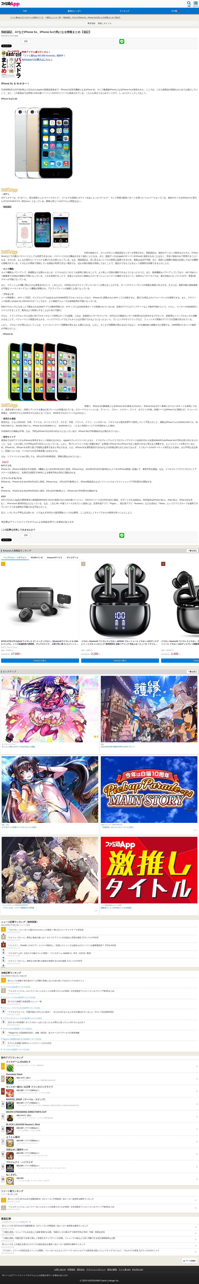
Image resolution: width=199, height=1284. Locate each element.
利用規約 (71, 1269)
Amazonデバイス (54, 557)
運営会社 (81, 1269)
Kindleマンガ (37, 557)
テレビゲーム (72, 557)
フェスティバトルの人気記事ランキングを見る (19, 997)
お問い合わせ (60, 1269)
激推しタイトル (104, 23)
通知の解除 (112, 1269)
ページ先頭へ (191, 1261)
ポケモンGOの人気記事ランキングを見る (17, 1029)
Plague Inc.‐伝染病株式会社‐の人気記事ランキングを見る (22, 1039)
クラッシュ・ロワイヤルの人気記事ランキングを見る (21, 1008)
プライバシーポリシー (96, 1269)
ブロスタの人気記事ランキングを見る (16, 1049)
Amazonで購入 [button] (40, 660)
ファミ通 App (10, 4)
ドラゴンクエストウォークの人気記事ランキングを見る (22, 1018)
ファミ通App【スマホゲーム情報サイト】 (27, 17)
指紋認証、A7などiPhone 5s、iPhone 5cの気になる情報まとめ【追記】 (92, 17)
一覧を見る (192, 551)
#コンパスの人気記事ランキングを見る (16, 987)
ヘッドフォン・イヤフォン (15, 557)
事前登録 (91, 23)
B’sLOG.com (137, 1269)
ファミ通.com (125, 1269)
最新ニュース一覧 (53, 17)
